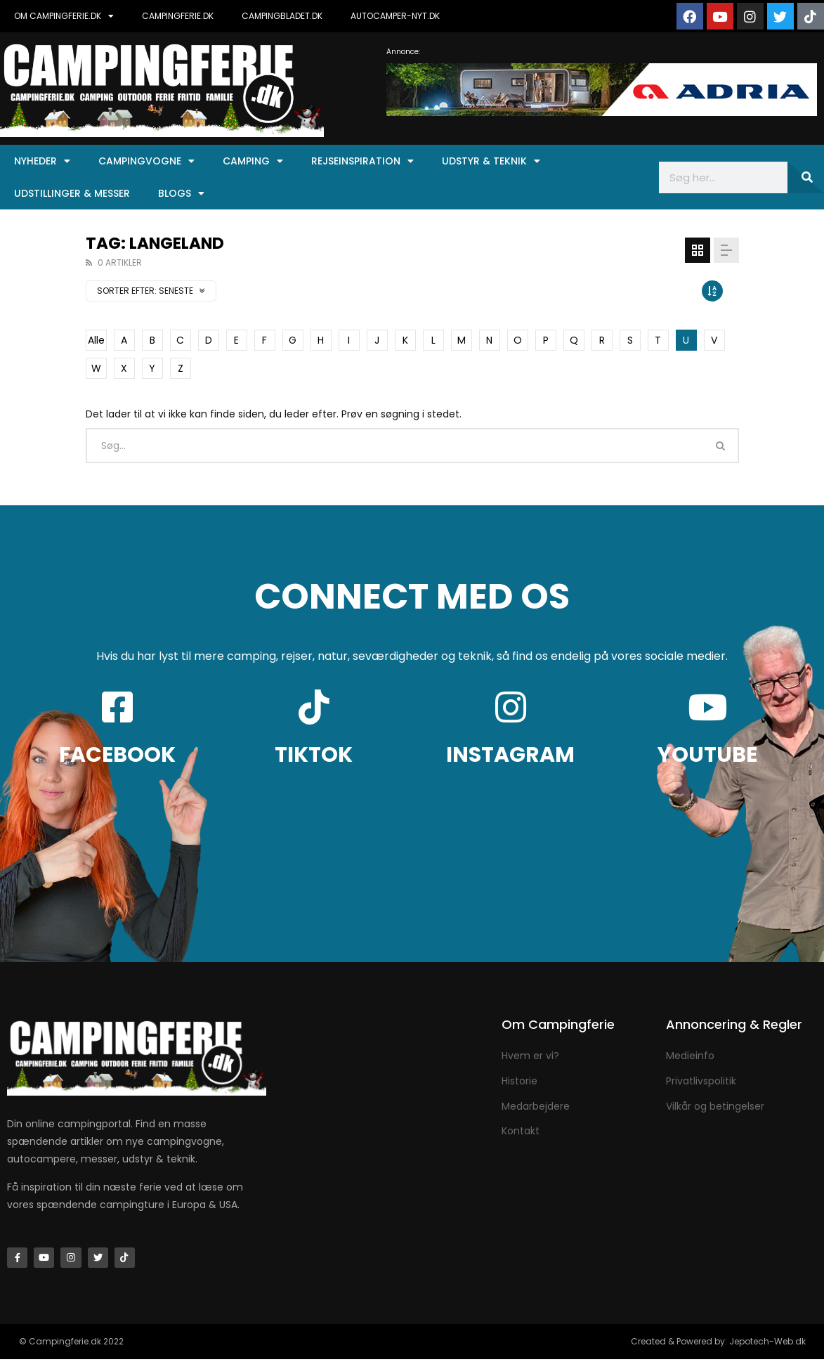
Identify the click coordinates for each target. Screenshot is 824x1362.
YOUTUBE (707, 755)
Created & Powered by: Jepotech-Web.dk (718, 1344)
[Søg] (805, 177)
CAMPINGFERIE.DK (178, 16)
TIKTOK (314, 755)
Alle (96, 340)
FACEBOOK (117, 755)
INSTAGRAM (510, 755)
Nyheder (42, 161)
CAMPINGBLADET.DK (282, 16)
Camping (253, 161)
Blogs (181, 193)
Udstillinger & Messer (72, 193)
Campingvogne (146, 161)
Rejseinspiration (362, 161)
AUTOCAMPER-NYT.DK (395, 16)
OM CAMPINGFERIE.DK (64, 16)
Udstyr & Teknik (491, 161)
